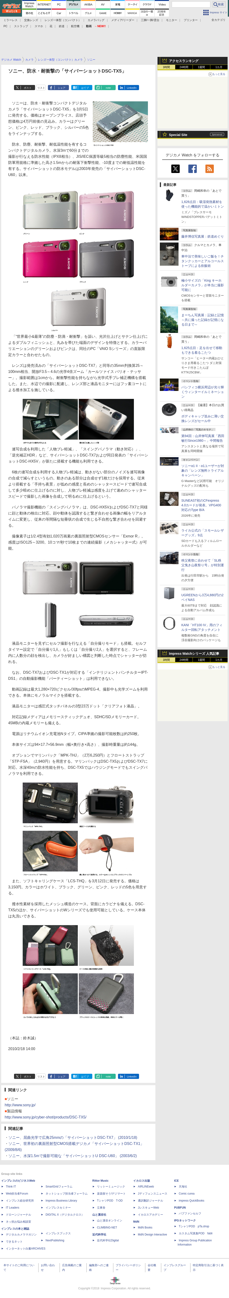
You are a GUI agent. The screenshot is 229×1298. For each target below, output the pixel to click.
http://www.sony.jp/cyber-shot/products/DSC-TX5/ (45, 1117)
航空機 (75, 26)
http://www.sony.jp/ (20, 1105)
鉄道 (61, 26)
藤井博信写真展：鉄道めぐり (202, 236)
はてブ (85, 87)
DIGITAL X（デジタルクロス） (65, 1214)
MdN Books (145, 1227)
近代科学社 (99, 1234)
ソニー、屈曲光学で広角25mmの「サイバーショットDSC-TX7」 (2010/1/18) (72, 1138)
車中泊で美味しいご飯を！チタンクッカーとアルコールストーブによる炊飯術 (202, 261)
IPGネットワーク (185, 1220)
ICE (176, 1180)
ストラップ (21, 26)
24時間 (183, 67)
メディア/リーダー (122, 20)
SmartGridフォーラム (59, 1186)
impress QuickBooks (191, 1200)
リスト (41, 87)
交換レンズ (31, 20)
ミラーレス (11, 20)
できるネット (14, 1241)
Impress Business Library (61, 1200)
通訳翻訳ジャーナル (150, 1200)
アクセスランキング (183, 61)
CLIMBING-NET (107, 1227)
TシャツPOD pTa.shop (194, 1226)
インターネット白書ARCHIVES (25, 1248)
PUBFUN (180, 1207)
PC (5, 26)
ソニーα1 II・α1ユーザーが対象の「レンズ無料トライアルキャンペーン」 (202, 470)
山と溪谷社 (99, 1214)
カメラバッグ (96, 20)
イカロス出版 (141, 1180)
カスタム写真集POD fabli (195, 1233)
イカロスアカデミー (150, 1214)
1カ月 (219, 67)
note (108, 87)
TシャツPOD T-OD (110, 1200)
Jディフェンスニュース (152, 1193)
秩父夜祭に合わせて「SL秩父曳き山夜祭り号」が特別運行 (202, 565)
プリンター (191, 20)
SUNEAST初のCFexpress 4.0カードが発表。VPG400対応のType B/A (201, 505)
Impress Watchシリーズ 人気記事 (194, 653)
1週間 (201, 67)
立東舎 (101, 1207)
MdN (136, 1221)
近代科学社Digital (108, 1240)
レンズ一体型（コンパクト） (63, 20)
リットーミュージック (111, 1186)
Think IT (11, 1186)
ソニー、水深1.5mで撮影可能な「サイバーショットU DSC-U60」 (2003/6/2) (72, 1156)
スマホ (39, 26)
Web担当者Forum (17, 1193)
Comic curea (186, 1193)
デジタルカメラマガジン (21, 1234)
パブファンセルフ (190, 1213)
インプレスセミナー (58, 1207)
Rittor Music (100, 1180)
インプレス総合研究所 (20, 1200)
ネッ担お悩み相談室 (18, 1221)
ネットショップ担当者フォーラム (67, 1193)
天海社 (183, 1186)
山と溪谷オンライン (109, 1220)
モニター (171, 20)
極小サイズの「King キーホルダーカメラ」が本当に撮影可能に (202, 285)
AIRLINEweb (146, 1186)
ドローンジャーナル (18, 1214)
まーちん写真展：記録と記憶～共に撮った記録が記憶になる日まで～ (202, 319)
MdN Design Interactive (152, 1234)
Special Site (178, 135)
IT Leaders (12, 1207)
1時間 (166, 67)
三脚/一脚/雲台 (150, 20)
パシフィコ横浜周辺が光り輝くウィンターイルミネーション (202, 391)
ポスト (28, 87)
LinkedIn (132, 87)
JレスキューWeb (148, 1207)
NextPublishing (55, 1240)
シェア (61, 87)
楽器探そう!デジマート (111, 1193)
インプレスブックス (58, 1233)
